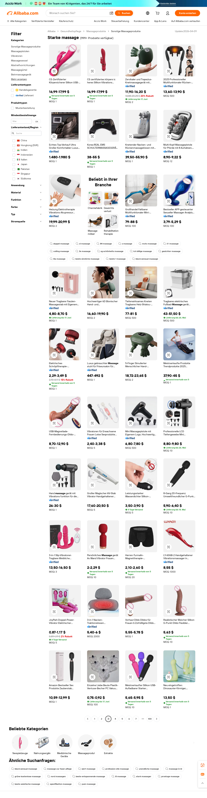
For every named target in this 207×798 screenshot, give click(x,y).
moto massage (148, 243)
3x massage (83, 251)
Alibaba (51, 31)
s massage (125, 243)
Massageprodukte (96, 31)
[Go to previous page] (88, 719)
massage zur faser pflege (58, 768)
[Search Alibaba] (78, 13)
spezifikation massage (59, 784)
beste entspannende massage (88, 776)
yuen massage (87, 784)
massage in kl (173, 768)
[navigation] (26, 375)
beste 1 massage (116, 258)
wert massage (86, 768)
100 (150, 719)
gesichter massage (169, 251)
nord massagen (56, 776)
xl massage (83, 243)
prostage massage (168, 776)
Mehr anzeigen (19, 79)
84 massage (104, 243)
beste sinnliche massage (85, 258)
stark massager (142, 776)
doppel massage (59, 243)
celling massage (59, 251)
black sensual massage (145, 258)
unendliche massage (147, 768)
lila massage (57, 258)
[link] (202, 765)
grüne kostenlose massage (26, 776)
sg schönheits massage (110, 251)
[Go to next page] (157, 719)
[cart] (158, 13)
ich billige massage (141, 251)
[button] (111, 13)
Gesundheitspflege (71, 31)
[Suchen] (124, 13)
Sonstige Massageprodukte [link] (126, 31)
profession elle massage (115, 768)
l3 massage (119, 776)
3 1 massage (171, 243)
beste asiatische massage (25, 784)
